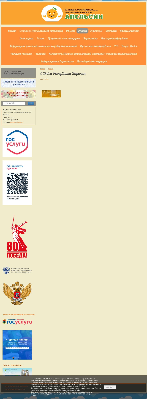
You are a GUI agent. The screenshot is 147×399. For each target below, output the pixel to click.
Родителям (96, 30)
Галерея (40, 38)
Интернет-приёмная (21, 53)
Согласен (110, 387)
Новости (82, 30)
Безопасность (90, 38)
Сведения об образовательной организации (41, 30)
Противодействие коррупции (92, 61)
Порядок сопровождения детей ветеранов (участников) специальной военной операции (93, 53)
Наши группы (26, 38)
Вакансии (40, 53)
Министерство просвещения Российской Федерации (19, 314)
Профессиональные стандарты (64, 38)
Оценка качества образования (95, 46)
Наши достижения (129, 30)
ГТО (116, 46)
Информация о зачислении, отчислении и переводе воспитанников (43, 46)
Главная (12, 30)
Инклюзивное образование (114, 38)
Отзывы (70, 30)
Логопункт (111, 30)
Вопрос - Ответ (129, 46)
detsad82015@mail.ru (16, 122)
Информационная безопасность (57, 61)
